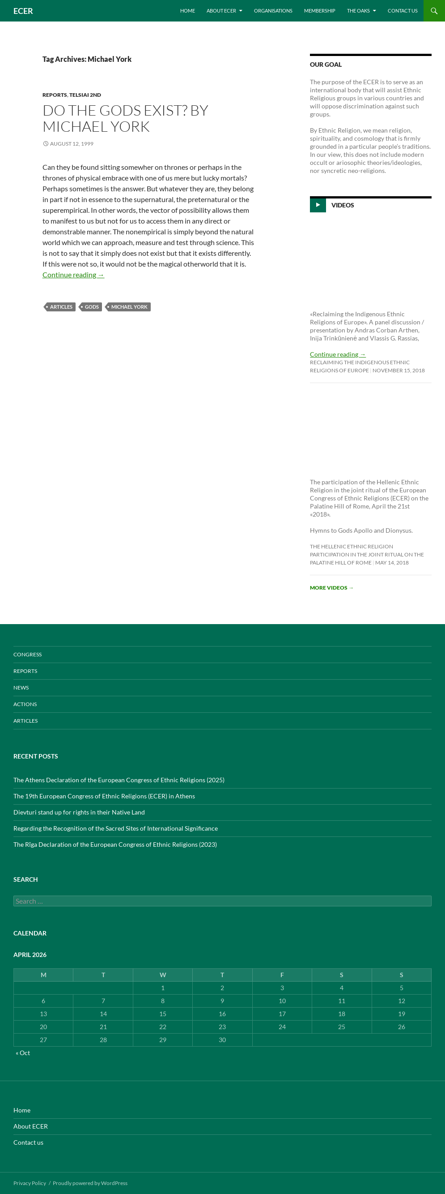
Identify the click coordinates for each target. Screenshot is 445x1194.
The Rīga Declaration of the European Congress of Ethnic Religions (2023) (115, 844)
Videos (342, 205)
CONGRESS (27, 654)
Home (187, 10)
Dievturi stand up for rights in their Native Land (79, 812)
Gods (92, 307)
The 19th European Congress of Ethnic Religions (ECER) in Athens (104, 796)
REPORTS (54, 94)
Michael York (129, 307)
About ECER (221, 10)
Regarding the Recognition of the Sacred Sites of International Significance (115, 828)
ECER (23, 11)
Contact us (403, 10)
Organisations (273, 10)
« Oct (23, 1052)
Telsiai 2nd (85, 94)
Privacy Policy (29, 1183)
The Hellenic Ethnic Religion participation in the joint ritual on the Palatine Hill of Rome (367, 554)
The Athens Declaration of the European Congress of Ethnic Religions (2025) (119, 780)
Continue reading (73, 274)
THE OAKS (358, 10)
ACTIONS (25, 704)
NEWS (21, 687)
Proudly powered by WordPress (90, 1183)
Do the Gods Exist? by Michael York (125, 118)
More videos (332, 587)
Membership (319, 10)
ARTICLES (61, 307)
